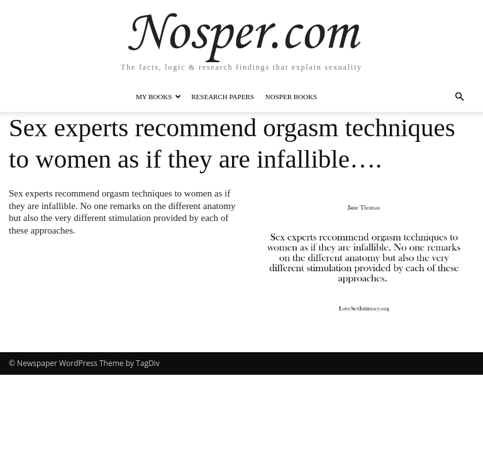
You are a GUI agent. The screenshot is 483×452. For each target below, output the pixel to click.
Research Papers (222, 96)
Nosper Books (291, 96)
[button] (459, 97)
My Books (158, 96)
